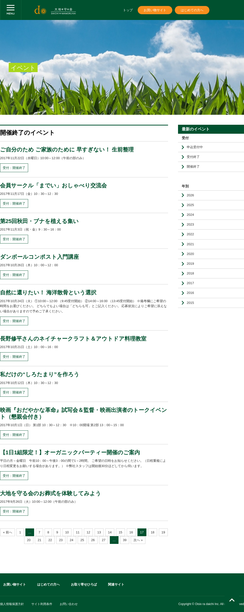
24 (71, 540)
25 (82, 540)
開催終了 (193, 166)
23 (60, 540)
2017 (190, 283)
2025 (190, 205)
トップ (128, 10)
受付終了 (193, 157)
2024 (190, 215)
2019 (190, 263)
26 (93, 540)
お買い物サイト (155, 10)
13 (99, 532)
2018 (190, 273)
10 (67, 532)
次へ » (138, 540)
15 (120, 532)
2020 (190, 254)
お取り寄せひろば (84, 584)
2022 (190, 234)
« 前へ (7, 532)
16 (131, 532)
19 (163, 532)
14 (110, 532)
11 (77, 532)
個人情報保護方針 (12, 604)
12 (88, 532)
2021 (190, 244)
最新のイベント (196, 129)
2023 (190, 224)
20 (28, 540)
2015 (190, 303)
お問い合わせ (69, 604)
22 (50, 540)
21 (39, 540)
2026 (190, 195)
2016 (190, 293)
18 (152, 532)
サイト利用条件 (41, 604)
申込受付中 (195, 147)
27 (103, 540)
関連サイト (116, 584)
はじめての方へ (192, 10)
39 (124, 540)
